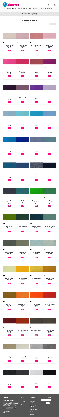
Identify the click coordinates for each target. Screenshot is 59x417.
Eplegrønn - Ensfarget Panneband (36, 201)
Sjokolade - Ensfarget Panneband (50, 331)
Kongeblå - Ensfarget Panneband (23, 149)
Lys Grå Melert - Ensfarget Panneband (36, 357)
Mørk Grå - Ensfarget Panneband (22, 382)
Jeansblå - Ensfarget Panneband (23, 175)
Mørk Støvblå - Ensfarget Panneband (49, 149)
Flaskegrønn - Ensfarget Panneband (36, 227)
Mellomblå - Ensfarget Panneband (9, 149)
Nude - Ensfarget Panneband (9, 356)
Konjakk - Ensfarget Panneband (9, 305)
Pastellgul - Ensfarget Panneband (9, 279)
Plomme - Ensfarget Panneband (9, 98)
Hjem (3, 17)
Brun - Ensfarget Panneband (36, 330)
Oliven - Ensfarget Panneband (9, 227)
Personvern (31, 400)
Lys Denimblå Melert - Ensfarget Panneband (36, 149)
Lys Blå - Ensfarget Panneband (49, 123)
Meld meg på (48, 402)
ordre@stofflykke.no (24, 405)
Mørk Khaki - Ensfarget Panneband (9, 253)
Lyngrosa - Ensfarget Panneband (23, 98)
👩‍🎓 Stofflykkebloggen (33, 405)
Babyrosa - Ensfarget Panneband (49, 46)
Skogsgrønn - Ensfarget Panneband (23, 227)
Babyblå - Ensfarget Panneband (9, 123)
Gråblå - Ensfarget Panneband (9, 201)
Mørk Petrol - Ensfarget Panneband (9, 175)
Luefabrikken (6, 17)
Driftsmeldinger (32, 414)
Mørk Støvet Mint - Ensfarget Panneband (50, 227)
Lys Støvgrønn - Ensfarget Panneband (49, 253)
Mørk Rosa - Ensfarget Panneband (23, 72)
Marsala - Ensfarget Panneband (36, 72)
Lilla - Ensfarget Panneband (36, 97)
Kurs (30, 415)
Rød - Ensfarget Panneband (50, 304)
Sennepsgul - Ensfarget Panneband (49, 279)
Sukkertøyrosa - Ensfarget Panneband (9, 72)
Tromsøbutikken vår (33, 403)
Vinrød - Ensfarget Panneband (9, 331)
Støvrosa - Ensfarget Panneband (23, 46)
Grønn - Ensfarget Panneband (50, 201)
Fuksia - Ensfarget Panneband (49, 72)
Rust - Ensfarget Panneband (23, 330)
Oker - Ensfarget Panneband (36, 278)
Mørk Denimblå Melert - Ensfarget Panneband (36, 175)
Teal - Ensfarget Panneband (23, 200)
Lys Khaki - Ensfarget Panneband (23, 253)
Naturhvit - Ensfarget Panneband (23, 357)
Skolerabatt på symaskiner (34, 409)
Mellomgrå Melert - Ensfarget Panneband (50, 357)
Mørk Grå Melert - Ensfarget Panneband (9, 382)
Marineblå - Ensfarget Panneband (50, 175)
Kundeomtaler (32, 406)
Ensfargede (10, 17)
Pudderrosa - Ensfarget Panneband (9, 46)
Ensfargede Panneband (16, 17)
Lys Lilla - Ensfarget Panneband (49, 98)
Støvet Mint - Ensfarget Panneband (36, 253)
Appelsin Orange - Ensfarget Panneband (23, 305)
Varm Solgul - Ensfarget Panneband (23, 279)
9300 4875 (22, 404)
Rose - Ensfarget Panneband (36, 45)
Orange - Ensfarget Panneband (36, 305)
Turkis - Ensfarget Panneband (36, 123)
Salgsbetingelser (32, 398)
